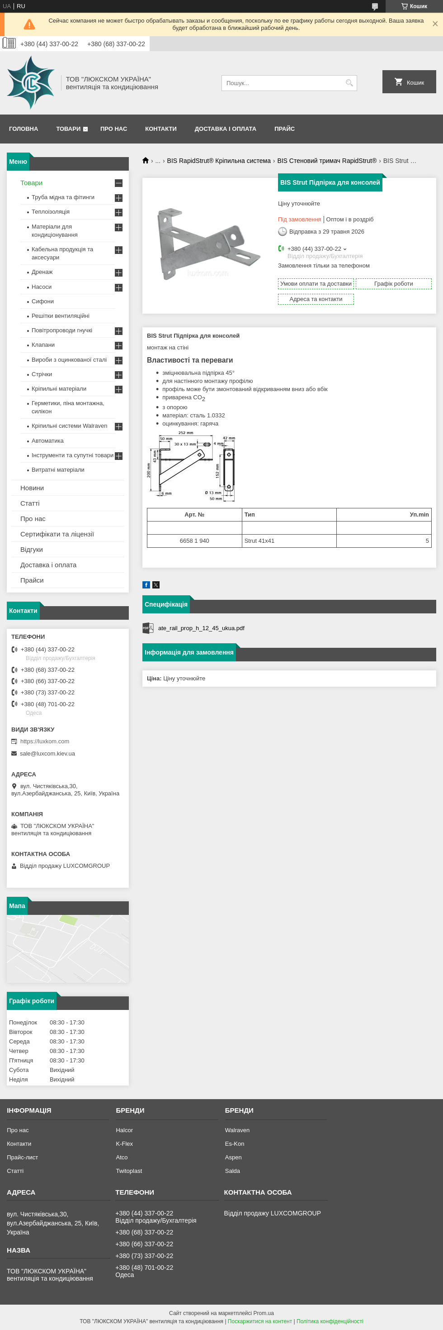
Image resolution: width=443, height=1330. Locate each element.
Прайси (32, 580)
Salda (232, 1170)
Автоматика (48, 440)
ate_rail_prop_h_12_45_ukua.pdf (201, 628)
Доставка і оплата (225, 128)
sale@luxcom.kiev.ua (47, 753)
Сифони (43, 301)
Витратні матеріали (58, 469)
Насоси (42, 286)
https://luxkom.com (44, 741)
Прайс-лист (22, 1157)
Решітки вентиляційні (61, 315)
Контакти (161, 128)
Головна (23, 128)
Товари (68, 128)
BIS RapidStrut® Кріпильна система (219, 160)
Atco (121, 1157)
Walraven (237, 1130)
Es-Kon (235, 1143)
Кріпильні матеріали (59, 388)
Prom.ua (264, 1313)
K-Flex (124, 1143)
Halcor (124, 1130)
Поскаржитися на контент (260, 1321)
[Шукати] (349, 83)
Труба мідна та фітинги (63, 197)
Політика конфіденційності (330, 1321)
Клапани (43, 344)
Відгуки (31, 549)
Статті (30, 503)
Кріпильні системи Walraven (70, 425)
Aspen (233, 1157)
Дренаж (42, 271)
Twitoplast (129, 1170)
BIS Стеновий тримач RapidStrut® (327, 160)
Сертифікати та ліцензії (57, 534)
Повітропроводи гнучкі (62, 330)
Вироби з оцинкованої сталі (69, 359)
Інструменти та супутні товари (72, 455)
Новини (32, 488)
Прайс (284, 128)
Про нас (113, 128)
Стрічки (42, 374)
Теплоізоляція (51, 211)
